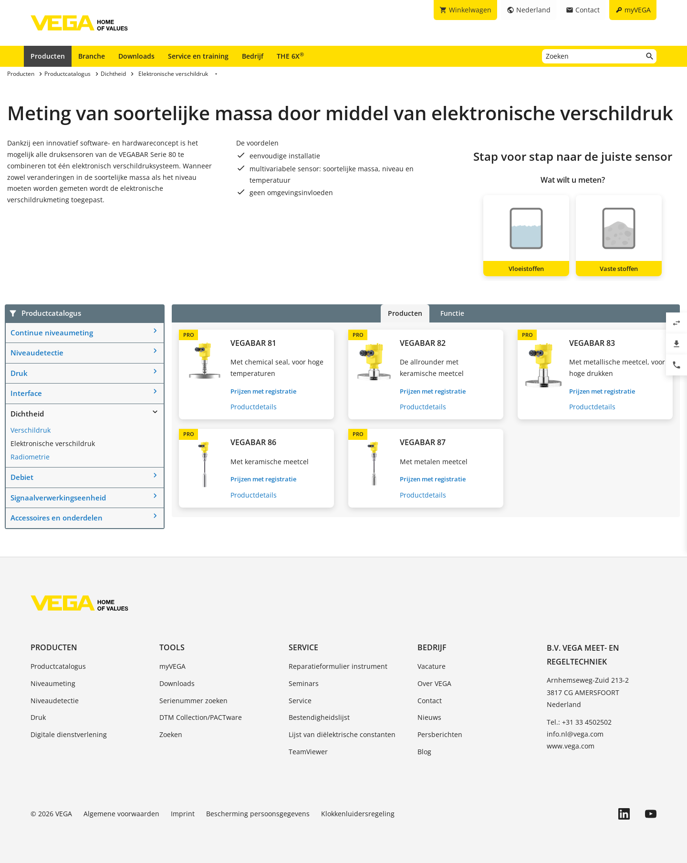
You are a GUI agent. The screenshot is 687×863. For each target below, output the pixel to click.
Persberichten (439, 734)
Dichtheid (27, 413)
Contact (429, 700)
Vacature (431, 666)
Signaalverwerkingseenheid (58, 497)
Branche (91, 56)
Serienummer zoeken (193, 700)
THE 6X (290, 56)
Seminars (304, 683)
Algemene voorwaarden (121, 813)
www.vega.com (570, 745)
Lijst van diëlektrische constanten (342, 734)
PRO (188, 334)
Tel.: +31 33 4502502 (579, 722)
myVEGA (172, 666)
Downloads (136, 56)
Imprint (183, 813)
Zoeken (170, 734)
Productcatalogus (58, 666)
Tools (172, 647)
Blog (424, 751)
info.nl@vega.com (575, 733)
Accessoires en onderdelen (56, 517)
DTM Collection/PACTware (200, 717)
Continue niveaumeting (51, 332)
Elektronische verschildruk (52, 443)
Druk (19, 373)
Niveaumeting (53, 683)
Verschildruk (30, 430)
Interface (26, 393)
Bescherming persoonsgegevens (258, 813)
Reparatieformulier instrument (338, 666)
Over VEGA (434, 683)
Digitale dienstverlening (69, 734)
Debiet (21, 477)
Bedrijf (252, 56)
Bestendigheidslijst (319, 717)
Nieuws (429, 717)
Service (303, 647)
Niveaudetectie (36, 352)
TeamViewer (308, 751)
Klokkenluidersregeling (358, 813)
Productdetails (253, 406)
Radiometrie (30, 456)
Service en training (198, 56)
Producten (48, 56)
